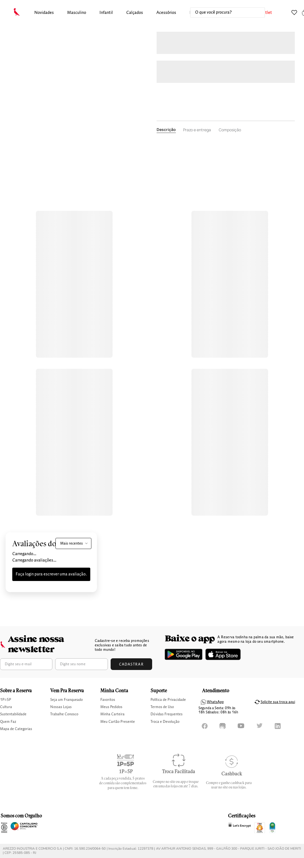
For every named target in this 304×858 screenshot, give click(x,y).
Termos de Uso (162, 707)
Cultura (6, 707)
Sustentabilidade (13, 714)
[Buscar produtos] (255, 12)
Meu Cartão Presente (117, 722)
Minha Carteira (112, 714)
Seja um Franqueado (66, 700)
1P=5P (5, 700)
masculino (76, 13)
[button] (44, 13)
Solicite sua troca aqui (278, 702)
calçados (134, 13)
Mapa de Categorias (16, 729)
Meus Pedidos (111, 707)
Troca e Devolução (164, 722)
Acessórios (166, 13)
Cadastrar (131, 664)
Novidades (44, 13)
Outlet (266, 13)
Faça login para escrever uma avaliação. (51, 574)
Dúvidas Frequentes (166, 714)
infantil (106, 13)
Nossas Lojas (61, 707)
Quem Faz (8, 722)
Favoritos (107, 700)
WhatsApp (215, 702)
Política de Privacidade (168, 700)
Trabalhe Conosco (64, 714)
